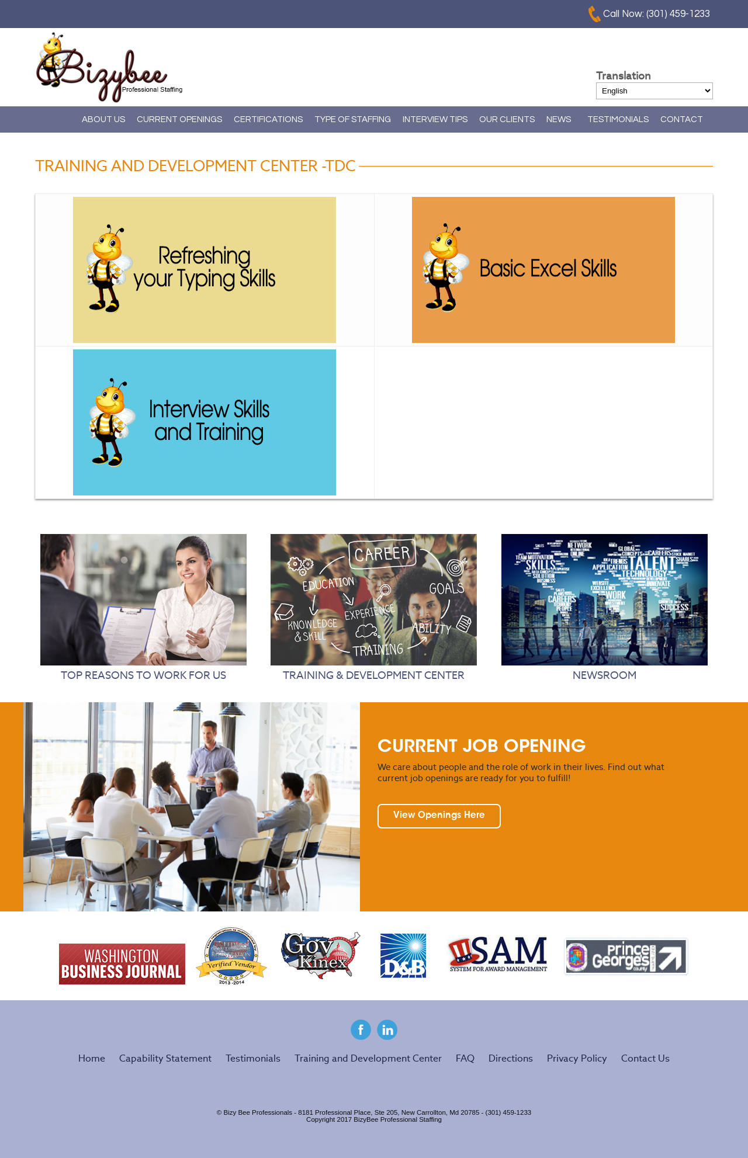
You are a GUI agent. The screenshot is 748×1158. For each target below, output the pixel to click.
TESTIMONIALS (618, 119)
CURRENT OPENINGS (179, 119)
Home (55, 119)
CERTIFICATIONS (268, 119)
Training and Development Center (368, 1058)
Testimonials (253, 1058)
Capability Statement (165, 1058)
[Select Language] (654, 90)
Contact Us (645, 1058)
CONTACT (681, 119)
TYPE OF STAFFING (352, 119)
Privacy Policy (577, 1058)
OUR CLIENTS (507, 119)
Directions (511, 1058)
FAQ (465, 1058)
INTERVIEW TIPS (435, 119)
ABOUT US (103, 119)
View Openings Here (439, 816)
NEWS (558, 119)
